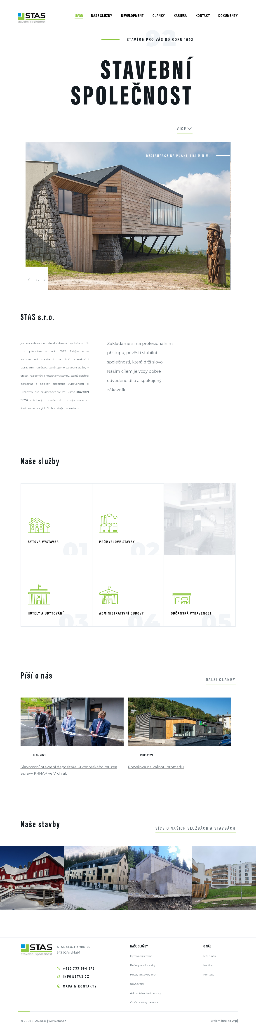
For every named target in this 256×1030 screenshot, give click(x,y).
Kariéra (208, 965)
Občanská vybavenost (145, 1002)
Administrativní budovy (145, 993)
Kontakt (208, 974)
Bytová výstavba (141, 956)
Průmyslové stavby (142, 965)
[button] (29, 279)
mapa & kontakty (80, 986)
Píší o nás (209, 956)
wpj (235, 1021)
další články (221, 679)
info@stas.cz (76, 976)
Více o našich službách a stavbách (195, 828)
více (184, 128)
